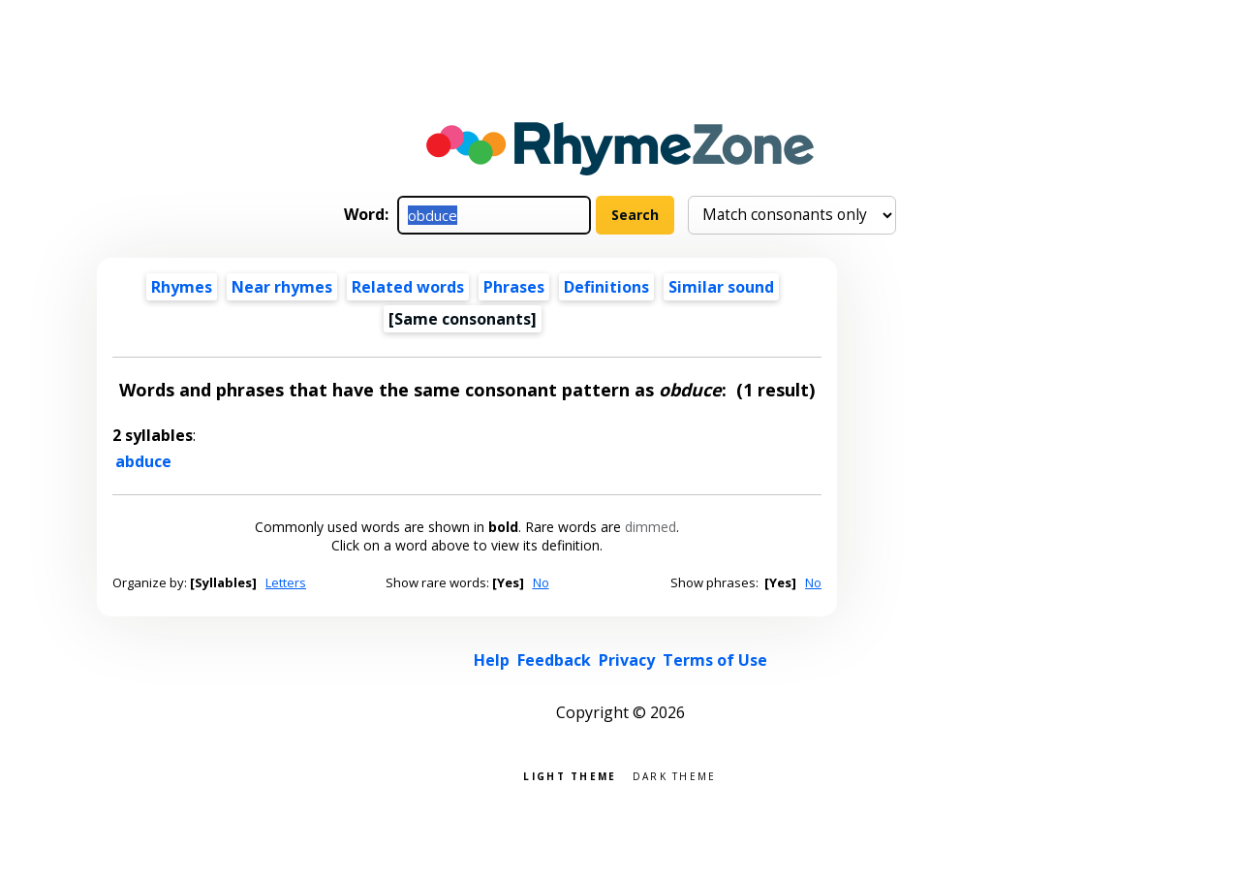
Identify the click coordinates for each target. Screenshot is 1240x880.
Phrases (513, 287)
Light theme (569, 775)
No (541, 582)
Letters (285, 582)
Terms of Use (715, 660)
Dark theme (675, 775)
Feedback (554, 660)
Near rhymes (282, 287)
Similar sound (721, 287)
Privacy (627, 660)
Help (492, 660)
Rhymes (181, 287)
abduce (143, 461)
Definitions (606, 287)
